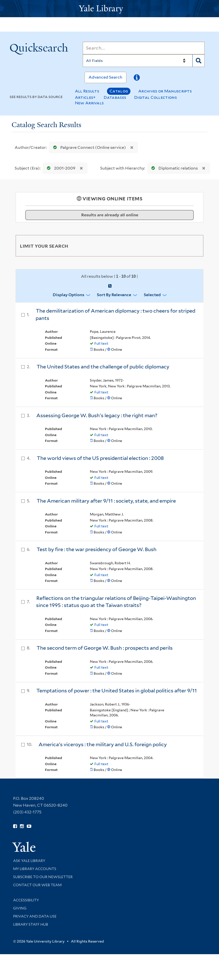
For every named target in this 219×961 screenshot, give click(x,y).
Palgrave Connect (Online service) (88, 147)
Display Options (68, 294)
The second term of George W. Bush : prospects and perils (105, 648)
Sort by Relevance (114, 294)
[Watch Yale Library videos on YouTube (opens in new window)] (29, 826)
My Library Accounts (34, 869)
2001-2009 (60, 168)
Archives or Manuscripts (165, 91)
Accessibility (26, 900)
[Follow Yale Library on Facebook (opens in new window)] (15, 826)
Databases (115, 97)
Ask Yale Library (29, 861)
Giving (19, 908)
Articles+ (85, 97)
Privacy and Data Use (35, 916)
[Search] (144, 48)
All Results (87, 91)
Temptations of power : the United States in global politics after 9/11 (116, 691)
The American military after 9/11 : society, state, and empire (106, 501)
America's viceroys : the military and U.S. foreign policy (103, 744)
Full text (101, 343)
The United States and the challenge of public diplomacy (103, 367)
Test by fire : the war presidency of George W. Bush (96, 549)
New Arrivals (89, 103)
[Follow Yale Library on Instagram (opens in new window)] (22, 826)
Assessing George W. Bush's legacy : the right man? (96, 415)
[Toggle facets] (193, 245)
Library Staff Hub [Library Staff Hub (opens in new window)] (30, 924)
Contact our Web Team (37, 885)
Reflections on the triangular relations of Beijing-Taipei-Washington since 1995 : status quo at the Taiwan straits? (116, 601)
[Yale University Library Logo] (109, 8)
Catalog (119, 91)
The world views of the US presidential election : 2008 (100, 458)
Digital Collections (155, 97)
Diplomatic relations (173, 168)
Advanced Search (105, 77)
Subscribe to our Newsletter (43, 877)
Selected (152, 294)
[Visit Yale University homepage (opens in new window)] (24, 845)
